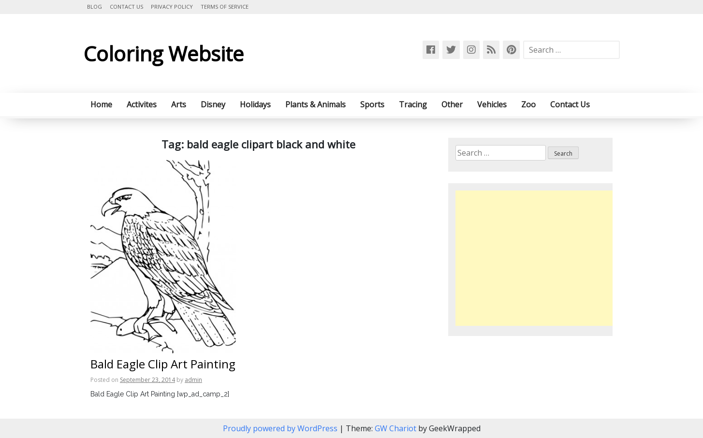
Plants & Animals (315, 104)
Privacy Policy (172, 6)
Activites (142, 104)
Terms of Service (225, 6)
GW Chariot (395, 428)
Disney (213, 104)
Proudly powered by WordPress (281, 428)
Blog (94, 6)
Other (452, 104)
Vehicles (492, 104)
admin (193, 380)
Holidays (255, 104)
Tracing (413, 104)
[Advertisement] (536, 258)
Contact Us (126, 6)
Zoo (528, 104)
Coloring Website (163, 53)
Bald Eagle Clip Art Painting (162, 364)
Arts (178, 104)
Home (101, 104)
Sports (372, 104)
